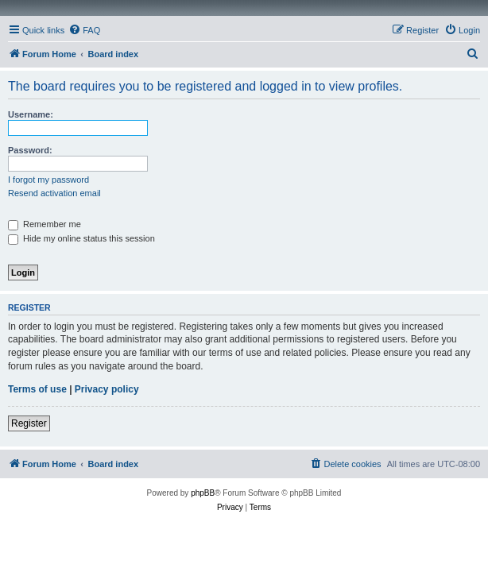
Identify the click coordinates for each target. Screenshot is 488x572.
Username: (30, 114)
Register (29, 423)
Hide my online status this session (81, 238)
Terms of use (37, 389)
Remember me (44, 224)
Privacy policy (107, 389)
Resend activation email (54, 193)
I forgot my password (48, 179)
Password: (30, 150)
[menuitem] (84, 30)
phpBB (203, 493)
